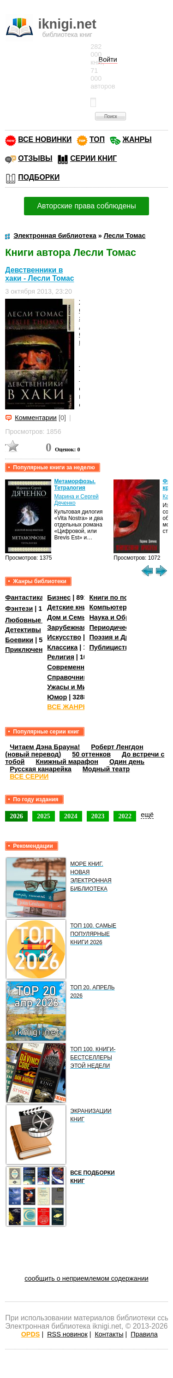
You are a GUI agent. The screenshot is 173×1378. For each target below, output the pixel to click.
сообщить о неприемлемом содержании (86, 1278)
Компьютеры (110, 607)
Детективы (23, 629)
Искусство (64, 637)
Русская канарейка (41, 769)
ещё (147, 814)
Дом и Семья (68, 617)
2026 (16, 816)
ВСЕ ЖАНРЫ (68, 706)
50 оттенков (91, 754)
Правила (144, 1334)
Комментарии (36, 417)
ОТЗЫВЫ (35, 158)
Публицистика (112, 647)
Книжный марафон (67, 761)
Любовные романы (37, 620)
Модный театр (106, 769)
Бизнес (59, 597)
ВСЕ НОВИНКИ (45, 139)
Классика (62, 647)
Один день (126, 761)
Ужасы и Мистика (75, 687)
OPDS (30, 1334)
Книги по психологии (123, 597)
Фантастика (24, 597)
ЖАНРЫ (137, 139)
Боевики (19, 640)
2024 (71, 816)
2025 (43, 816)
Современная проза (80, 667)
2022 (124, 816)
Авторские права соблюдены (86, 206)
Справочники (69, 677)
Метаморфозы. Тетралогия (74, 484)
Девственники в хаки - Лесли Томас (39, 274)
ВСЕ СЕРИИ (29, 776)
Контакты (109, 1334)
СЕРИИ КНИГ (93, 158)
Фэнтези (19, 608)
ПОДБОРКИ (39, 177)
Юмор (57, 697)
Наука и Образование (124, 617)
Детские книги (70, 607)
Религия (60, 657)
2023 (98, 816)
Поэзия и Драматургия (126, 637)
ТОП (97, 139)
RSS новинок (67, 1334)
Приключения (28, 649)
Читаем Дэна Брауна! (45, 747)
